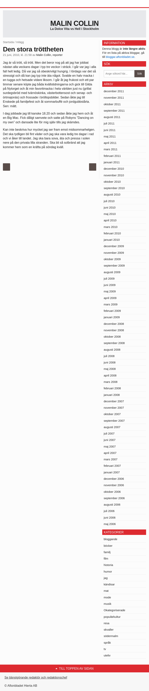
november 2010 (114, 175)
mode (107, 597)
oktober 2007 (112, 414)
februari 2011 (112, 155)
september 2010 (114, 188)
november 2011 (114, 97)
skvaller (109, 629)
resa (106, 623)
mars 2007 (111, 459)
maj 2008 (110, 368)
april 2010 (110, 220)
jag (106, 578)
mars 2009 (111, 304)
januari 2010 (112, 239)
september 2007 (114, 420)
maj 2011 (110, 136)
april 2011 (110, 142)
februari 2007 (112, 465)
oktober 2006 (112, 491)
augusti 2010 (112, 194)
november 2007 (114, 407)
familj (107, 552)
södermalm (111, 636)
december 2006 (114, 478)
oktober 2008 (112, 336)
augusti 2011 (112, 117)
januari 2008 (112, 394)
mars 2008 (111, 381)
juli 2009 (109, 278)
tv (105, 649)
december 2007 (114, 401)
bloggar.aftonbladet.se (120, 56)
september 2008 (114, 343)
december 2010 (114, 168)
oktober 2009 (112, 259)
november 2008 (114, 330)
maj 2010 (110, 214)
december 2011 (114, 91)
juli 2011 (109, 123)
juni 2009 (110, 285)
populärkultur (112, 616)
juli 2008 (109, 356)
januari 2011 (112, 162)
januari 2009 (112, 317)
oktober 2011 (112, 104)
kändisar (109, 584)
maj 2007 (110, 446)
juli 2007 (109, 433)
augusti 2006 (112, 504)
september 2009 (114, 265)
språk (107, 642)
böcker (108, 545)
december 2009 (114, 246)
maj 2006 (110, 524)
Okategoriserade (114, 610)
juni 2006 (110, 517)
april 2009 (110, 298)
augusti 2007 (112, 427)
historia (108, 565)
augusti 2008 (112, 349)
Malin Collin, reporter (49, 54)
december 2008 (114, 323)
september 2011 (114, 110)
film (106, 558)
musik (107, 603)
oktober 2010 (112, 181)
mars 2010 (111, 227)
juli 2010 (109, 201)
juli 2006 (109, 511)
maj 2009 (110, 291)
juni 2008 (110, 362)
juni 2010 (110, 207)
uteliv (107, 655)
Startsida (8, 42)
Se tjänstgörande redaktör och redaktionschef (35, 677)
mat (106, 590)
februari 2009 (112, 310)
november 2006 (114, 485)
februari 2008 (112, 388)
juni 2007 (110, 440)
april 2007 (110, 453)
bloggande (110, 539)
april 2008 (110, 375)
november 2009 (114, 252)
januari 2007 (112, 472)
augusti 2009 (112, 272)
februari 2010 (112, 233)
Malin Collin (74, 23)
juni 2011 (110, 130)
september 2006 (114, 498)
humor (108, 571)
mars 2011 (111, 149)
